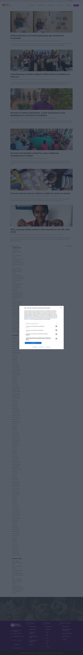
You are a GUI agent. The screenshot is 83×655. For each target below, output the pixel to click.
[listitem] (41, 323)
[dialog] (41, 327)
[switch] (55, 326)
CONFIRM (33, 342)
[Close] (61, 308)
